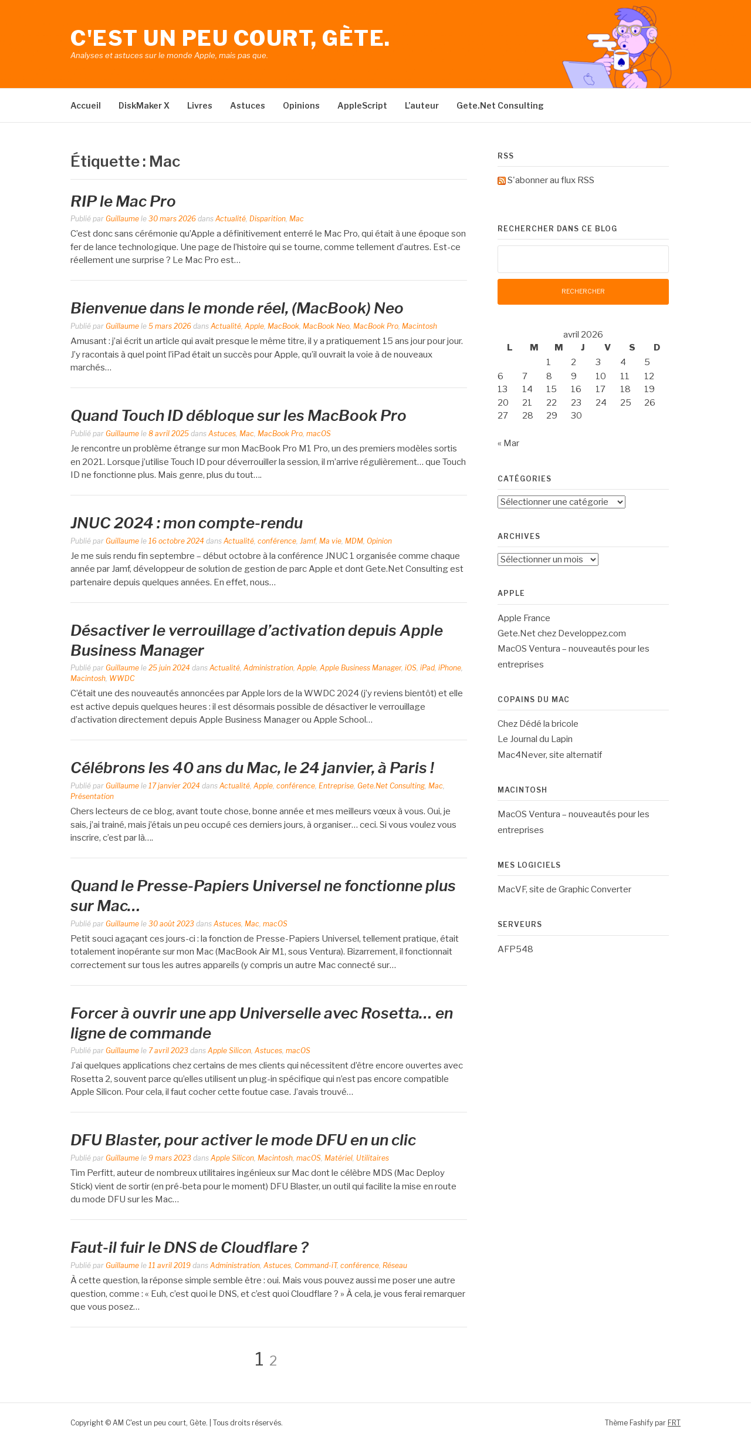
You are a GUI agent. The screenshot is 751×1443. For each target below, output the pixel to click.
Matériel (338, 1158)
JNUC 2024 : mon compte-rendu (186, 523)
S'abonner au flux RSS (551, 180)
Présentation (92, 796)
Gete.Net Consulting (500, 105)
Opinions (301, 105)
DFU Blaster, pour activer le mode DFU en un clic (243, 1140)
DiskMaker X (144, 105)
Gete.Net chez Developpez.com (562, 633)
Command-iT (316, 1265)
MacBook (283, 326)
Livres (199, 105)
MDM (354, 541)
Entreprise (336, 785)
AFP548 (515, 949)
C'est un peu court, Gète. (230, 38)
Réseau (395, 1265)
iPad (427, 667)
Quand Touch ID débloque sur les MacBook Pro (238, 415)
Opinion (379, 541)
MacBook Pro (375, 326)
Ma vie (330, 541)
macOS (318, 433)
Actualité (230, 218)
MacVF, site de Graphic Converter (564, 889)
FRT (674, 1422)
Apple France (524, 618)
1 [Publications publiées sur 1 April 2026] (548, 362)
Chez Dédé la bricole (538, 724)
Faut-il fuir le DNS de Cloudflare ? (189, 1247)
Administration (268, 667)
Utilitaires (372, 1158)
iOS (411, 667)
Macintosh (419, 326)
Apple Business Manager (360, 667)
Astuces (247, 105)
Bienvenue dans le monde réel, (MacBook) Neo (237, 308)
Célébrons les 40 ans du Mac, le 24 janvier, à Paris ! (252, 767)
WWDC (121, 678)
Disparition (267, 218)
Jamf (308, 541)
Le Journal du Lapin (535, 739)
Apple (254, 326)
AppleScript (362, 105)
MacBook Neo (326, 326)
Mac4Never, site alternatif (550, 755)
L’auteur (422, 105)
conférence (277, 541)
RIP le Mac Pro (123, 201)
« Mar (508, 443)
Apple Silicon (229, 1050)
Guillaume (122, 218)
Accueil (85, 105)
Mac (296, 218)
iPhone (449, 667)
